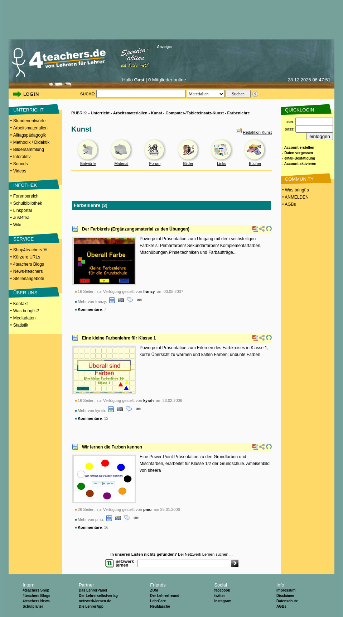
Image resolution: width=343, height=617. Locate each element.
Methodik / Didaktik (31, 142)
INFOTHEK (25, 185)
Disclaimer (285, 596)
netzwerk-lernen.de (95, 601)
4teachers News (36, 601)
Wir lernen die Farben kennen (112, 447)
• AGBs (288, 204)
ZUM (154, 590)
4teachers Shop (36, 590)
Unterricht (100, 113)
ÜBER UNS (25, 292)
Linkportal (22, 210)
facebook (222, 590)
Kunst (156, 113)
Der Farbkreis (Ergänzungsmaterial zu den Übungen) (135, 229)
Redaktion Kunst (257, 132)
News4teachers (28, 271)
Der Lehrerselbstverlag (98, 596)
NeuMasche (160, 606)
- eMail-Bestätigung (298, 158)
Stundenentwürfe (29, 120)
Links (221, 163)
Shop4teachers (30, 249)
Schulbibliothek (27, 203)
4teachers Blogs (28, 264)
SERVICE (23, 239)
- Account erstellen (298, 147)
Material (121, 163)
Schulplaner (33, 606)
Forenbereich (26, 196)
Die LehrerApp (91, 606)
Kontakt (20, 303)
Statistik (20, 325)
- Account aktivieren (299, 164)
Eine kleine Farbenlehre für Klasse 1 (119, 338)
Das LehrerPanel (93, 590)
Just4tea (21, 217)
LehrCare (158, 601)
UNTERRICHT (28, 110)
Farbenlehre (238, 113)
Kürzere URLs (26, 257)
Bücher (255, 163)
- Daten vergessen (297, 153)
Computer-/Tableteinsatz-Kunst (194, 113)
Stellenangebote (28, 278)
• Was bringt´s (295, 190)
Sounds (20, 163)
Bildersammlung (28, 149)
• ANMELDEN (295, 197)
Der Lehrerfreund (164, 596)
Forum (154, 163)
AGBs (281, 606)
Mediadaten (24, 318)
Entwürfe (88, 163)
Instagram (222, 601)
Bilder (188, 163)
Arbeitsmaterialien (30, 127)
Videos (19, 171)
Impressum (285, 590)
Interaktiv (22, 156)
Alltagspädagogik (29, 135)
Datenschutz (287, 601)
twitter (219, 596)
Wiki (17, 224)
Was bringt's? (26, 310)
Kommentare (90, 309)
